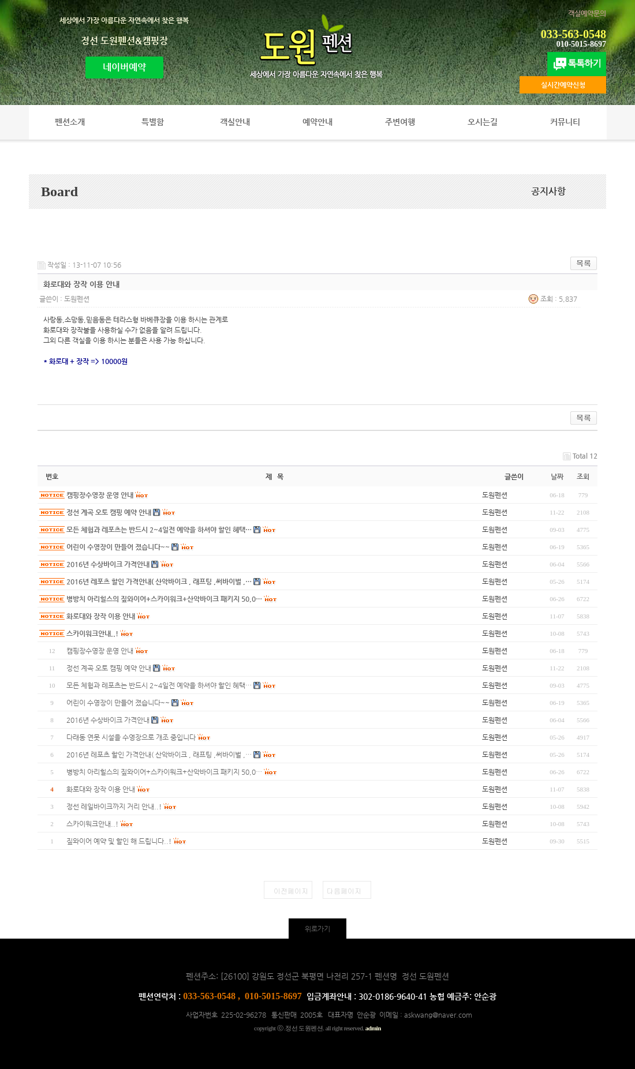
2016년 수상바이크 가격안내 (108, 564)
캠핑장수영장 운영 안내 (99, 495)
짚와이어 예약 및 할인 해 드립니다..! (118, 841)
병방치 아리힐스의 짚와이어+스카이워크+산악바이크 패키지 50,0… (164, 599)
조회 (583, 476)
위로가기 (317, 929)
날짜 (557, 476)
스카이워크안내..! (92, 633)
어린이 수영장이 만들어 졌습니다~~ (118, 547)
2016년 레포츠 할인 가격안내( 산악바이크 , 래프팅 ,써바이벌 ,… (159, 581)
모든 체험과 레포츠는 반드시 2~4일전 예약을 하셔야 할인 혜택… (159, 530)
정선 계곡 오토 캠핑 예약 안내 (108, 512)
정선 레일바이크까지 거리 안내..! (114, 806)
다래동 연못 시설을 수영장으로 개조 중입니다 (131, 737)
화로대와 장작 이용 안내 (100, 616)
